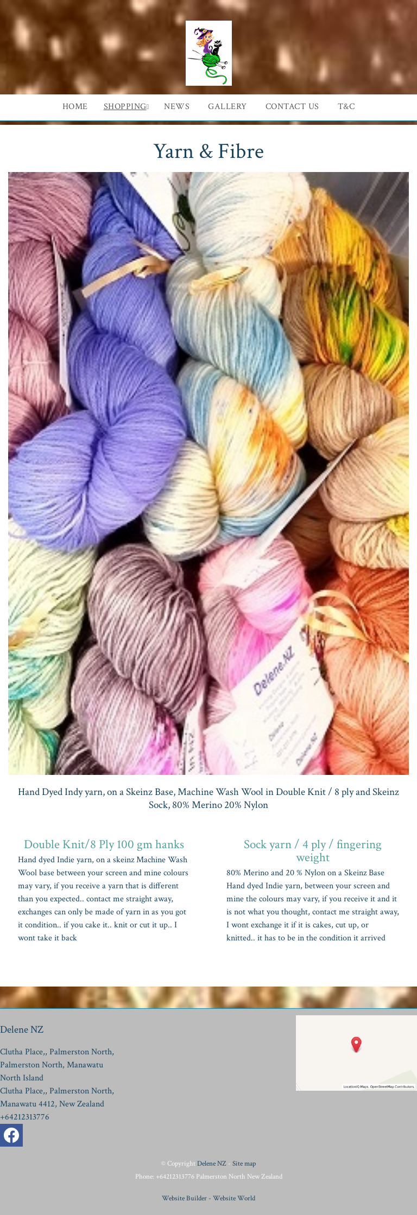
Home (75, 106)
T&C (346, 106)
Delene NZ (211, 1163)
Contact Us (292, 106)
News (176, 106)
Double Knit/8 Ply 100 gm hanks (104, 844)
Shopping (125, 106)
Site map (244, 1163)
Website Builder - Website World (208, 1198)
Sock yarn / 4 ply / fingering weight (313, 851)
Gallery (227, 106)
